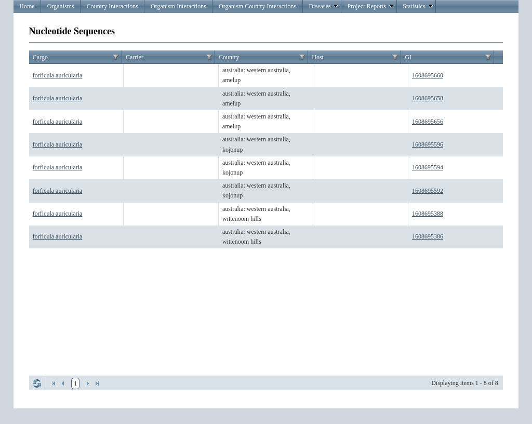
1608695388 (427, 213)
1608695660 (427, 75)
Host (318, 57)
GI (408, 57)
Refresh (37, 383)
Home (26, 6)
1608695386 (427, 236)
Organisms (60, 6)
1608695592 (427, 190)
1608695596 (427, 144)
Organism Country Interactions (257, 6)
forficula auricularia (58, 75)
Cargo (40, 57)
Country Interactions (112, 6)
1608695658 (427, 98)
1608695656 (427, 121)
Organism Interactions (178, 6)
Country (229, 57)
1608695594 (427, 167)
